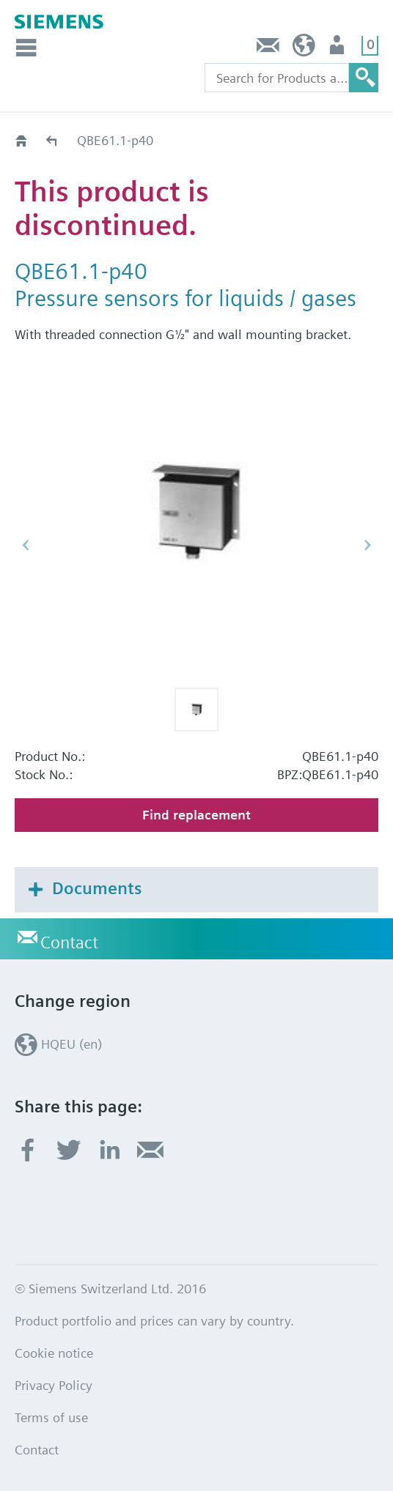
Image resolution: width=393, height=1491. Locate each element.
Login (338, 48)
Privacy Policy (53, 1385)
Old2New (52, 140)
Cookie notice (54, 1353)
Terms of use (51, 1417)
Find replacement (196, 814)
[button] (196, 710)
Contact (268, 48)
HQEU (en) (304, 48)
